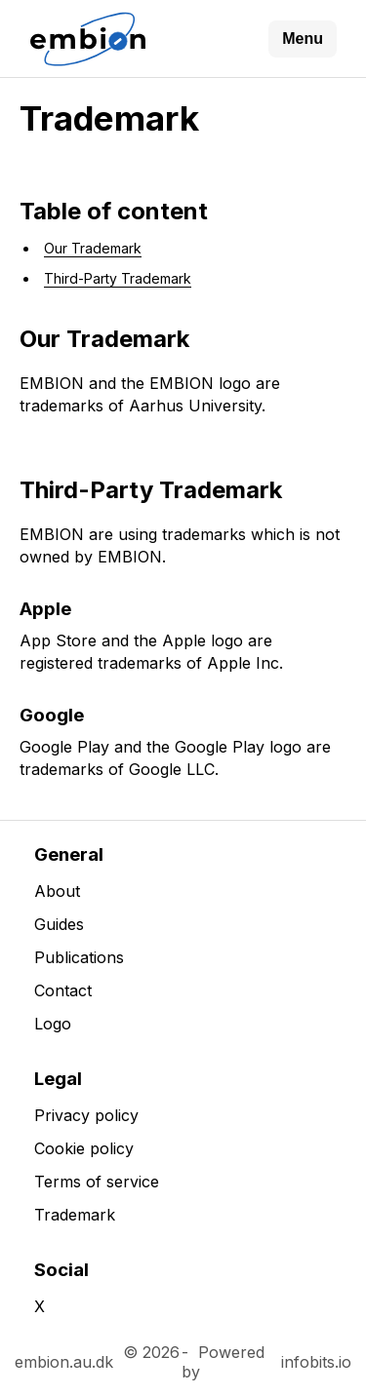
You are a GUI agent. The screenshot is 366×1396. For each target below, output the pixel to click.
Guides (59, 924)
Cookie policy (84, 1148)
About (57, 891)
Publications (79, 957)
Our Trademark (93, 248)
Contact (63, 990)
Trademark (74, 1214)
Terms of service (96, 1181)
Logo (52, 1023)
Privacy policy (86, 1115)
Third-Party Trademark (117, 278)
